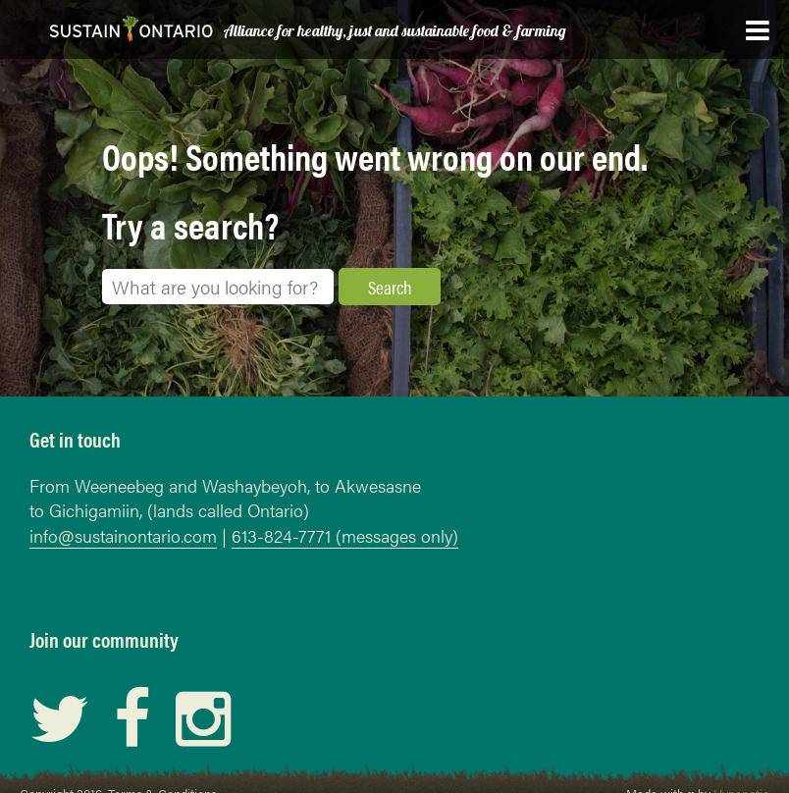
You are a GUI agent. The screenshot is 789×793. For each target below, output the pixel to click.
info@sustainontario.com (123, 535)
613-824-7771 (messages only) (345, 535)
